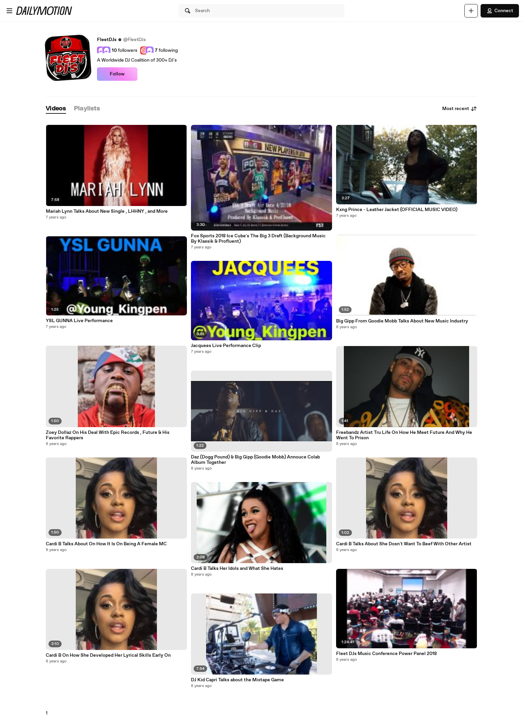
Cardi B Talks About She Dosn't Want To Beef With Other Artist (403, 544)
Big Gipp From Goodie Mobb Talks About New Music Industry (402, 321)
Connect (499, 10)
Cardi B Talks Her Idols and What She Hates (237, 568)
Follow (117, 74)
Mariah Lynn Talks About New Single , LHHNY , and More (107, 211)
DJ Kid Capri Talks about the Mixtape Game (237, 680)
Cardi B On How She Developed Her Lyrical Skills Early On (108, 655)
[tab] (56, 109)
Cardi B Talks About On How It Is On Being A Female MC (106, 544)
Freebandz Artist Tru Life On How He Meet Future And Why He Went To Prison (404, 435)
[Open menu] (9, 11)
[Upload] (471, 11)
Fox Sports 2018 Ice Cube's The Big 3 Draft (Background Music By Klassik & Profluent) (258, 238)
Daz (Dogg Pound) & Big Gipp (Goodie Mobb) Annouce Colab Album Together (255, 459)
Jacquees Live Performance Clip (226, 345)
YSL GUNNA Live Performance (79, 320)
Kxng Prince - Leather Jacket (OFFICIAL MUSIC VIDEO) (396, 209)
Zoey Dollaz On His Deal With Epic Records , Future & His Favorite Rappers (107, 435)
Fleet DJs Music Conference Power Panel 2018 (386, 653)
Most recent (459, 108)
